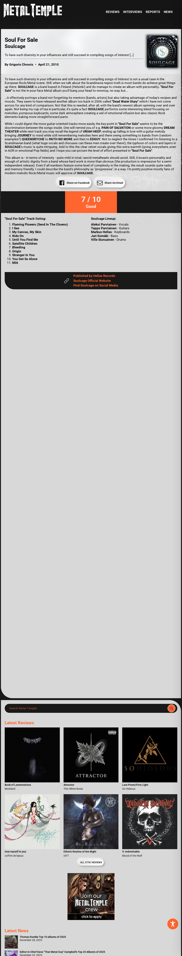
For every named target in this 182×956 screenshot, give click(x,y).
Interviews (132, 12)
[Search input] (87, 708)
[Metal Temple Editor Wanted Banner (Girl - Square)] (91, 919)
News (168, 12)
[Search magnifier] (171, 708)
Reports (153, 12)
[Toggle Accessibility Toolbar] (173, 924)
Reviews (112, 12)
